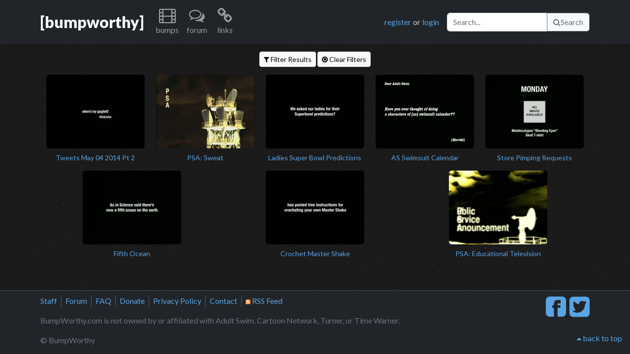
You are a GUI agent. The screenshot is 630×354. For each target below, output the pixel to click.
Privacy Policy (177, 300)
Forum (76, 300)
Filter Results (288, 59)
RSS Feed (264, 300)
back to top (599, 338)
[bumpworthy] (92, 21)
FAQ (103, 300)
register (397, 22)
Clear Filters (344, 59)
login (430, 22)
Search (568, 22)
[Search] (497, 22)
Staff (48, 300)
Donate (132, 300)
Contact (223, 300)
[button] (167, 22)
